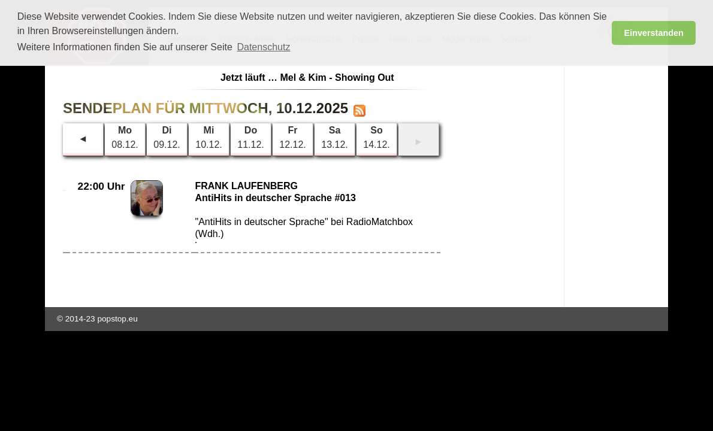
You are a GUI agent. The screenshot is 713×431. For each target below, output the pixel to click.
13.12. (334, 137)
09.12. (166, 137)
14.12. (376, 137)
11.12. (250, 137)
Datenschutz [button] (263, 47)
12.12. (292, 137)
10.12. (208, 137)
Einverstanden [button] (654, 33)
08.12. (124, 137)
